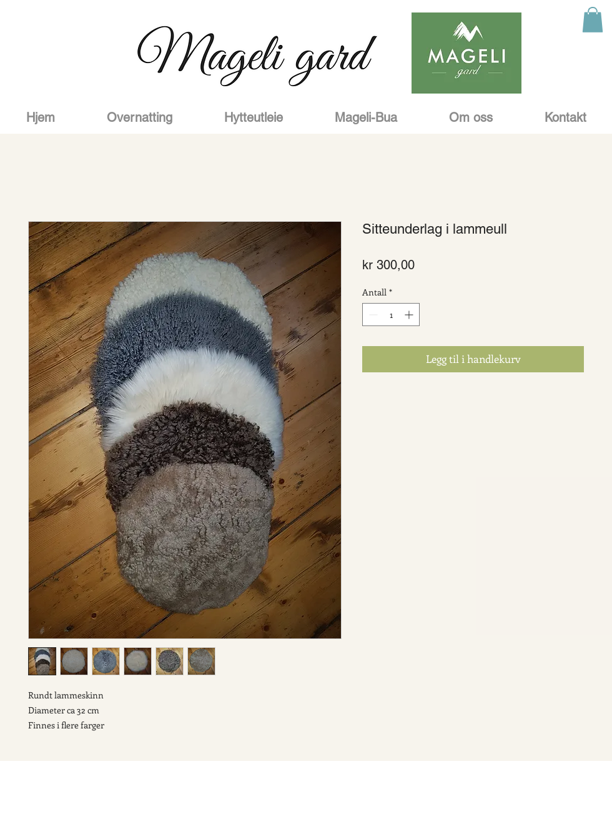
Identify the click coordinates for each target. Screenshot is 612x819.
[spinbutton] (391, 314)
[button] (592, 19)
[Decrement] (372, 314)
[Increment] (410, 314)
